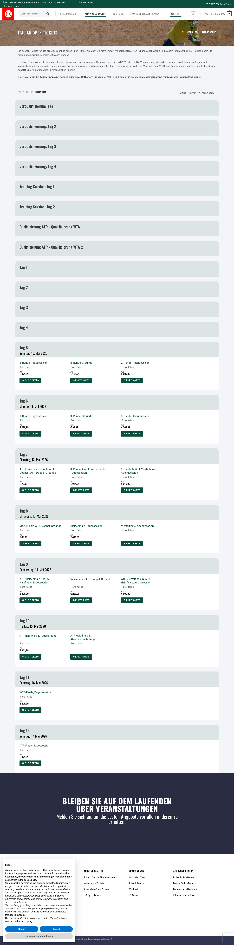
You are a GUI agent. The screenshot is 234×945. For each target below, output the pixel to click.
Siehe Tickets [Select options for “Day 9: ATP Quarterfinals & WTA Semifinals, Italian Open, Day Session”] (30, 600)
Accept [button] (56, 929)
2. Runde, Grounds (81, 362)
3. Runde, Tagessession (33, 416)
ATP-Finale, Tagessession (35, 745)
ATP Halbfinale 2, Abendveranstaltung (82, 637)
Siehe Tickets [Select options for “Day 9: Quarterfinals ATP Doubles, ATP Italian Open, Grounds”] (81, 600)
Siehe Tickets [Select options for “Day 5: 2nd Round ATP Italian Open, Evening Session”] (132, 380)
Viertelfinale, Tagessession (86, 525)
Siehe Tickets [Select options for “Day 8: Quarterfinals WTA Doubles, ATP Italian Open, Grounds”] (30, 543)
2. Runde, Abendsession (135, 362)
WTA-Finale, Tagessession (35, 692)
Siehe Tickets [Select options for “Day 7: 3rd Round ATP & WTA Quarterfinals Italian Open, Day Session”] (81, 490)
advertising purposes (15, 895)
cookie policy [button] (30, 880)
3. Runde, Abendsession (135, 416)
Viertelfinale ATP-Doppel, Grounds (90, 579)
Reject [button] (21, 929)
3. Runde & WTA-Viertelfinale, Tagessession (88, 470)
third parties (58, 883)
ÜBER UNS (118, 14)
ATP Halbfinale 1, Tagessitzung (38, 635)
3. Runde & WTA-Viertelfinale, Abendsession (138, 470)
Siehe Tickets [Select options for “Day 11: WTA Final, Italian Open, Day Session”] (30, 710)
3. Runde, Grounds (81, 416)
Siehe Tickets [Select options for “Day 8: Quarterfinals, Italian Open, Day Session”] (81, 543)
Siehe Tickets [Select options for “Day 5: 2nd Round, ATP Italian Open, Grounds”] (81, 380)
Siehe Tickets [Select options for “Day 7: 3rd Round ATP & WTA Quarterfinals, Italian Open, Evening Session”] (132, 490)
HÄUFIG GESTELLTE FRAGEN (145, 14)
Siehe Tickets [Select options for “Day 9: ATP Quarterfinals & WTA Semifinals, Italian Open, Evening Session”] (132, 600)
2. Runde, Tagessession (33, 362)
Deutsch (175, 13)
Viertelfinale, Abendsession (137, 525)
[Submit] (47, 13)
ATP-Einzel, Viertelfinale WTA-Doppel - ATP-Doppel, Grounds (38, 470)
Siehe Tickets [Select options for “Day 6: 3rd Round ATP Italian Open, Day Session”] (30, 433)
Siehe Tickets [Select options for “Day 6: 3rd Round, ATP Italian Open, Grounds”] (81, 433)
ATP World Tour (190, 31)
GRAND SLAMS (69, 13)
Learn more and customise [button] (39, 936)
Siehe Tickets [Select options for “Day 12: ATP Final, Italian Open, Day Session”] (30, 763)
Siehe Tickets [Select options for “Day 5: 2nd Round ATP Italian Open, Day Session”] (30, 380)
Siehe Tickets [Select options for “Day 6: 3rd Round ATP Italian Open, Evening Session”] (132, 433)
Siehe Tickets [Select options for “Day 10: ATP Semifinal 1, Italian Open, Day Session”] (30, 657)
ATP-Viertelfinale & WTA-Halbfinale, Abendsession (136, 580)
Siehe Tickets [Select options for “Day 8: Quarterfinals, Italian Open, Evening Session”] (132, 543)
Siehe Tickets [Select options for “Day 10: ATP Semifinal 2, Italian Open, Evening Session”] (81, 657)
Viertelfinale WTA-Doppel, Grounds (40, 525)
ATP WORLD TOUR (95, 13)
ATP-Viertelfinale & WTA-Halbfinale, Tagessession (35, 580)
